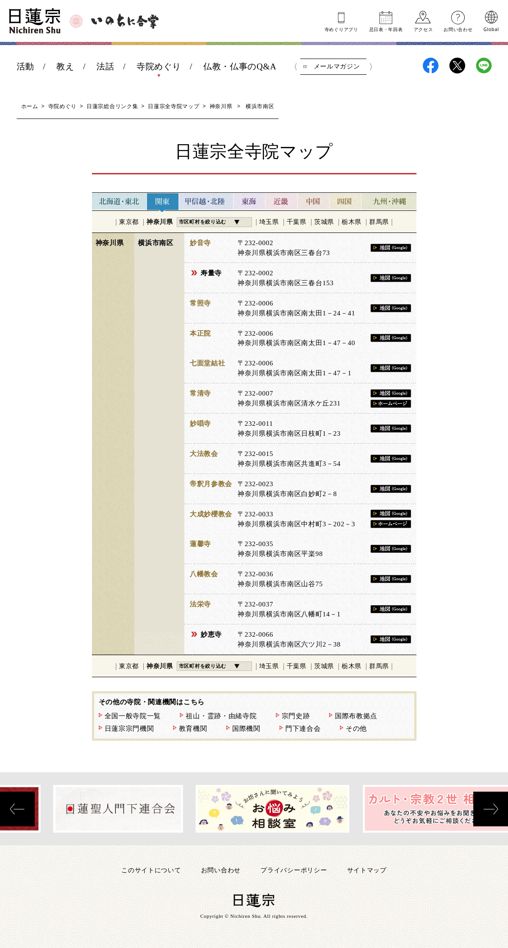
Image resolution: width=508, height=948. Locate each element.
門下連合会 (303, 728)
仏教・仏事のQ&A (240, 66)
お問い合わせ (458, 29)
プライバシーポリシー (294, 870)
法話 (105, 66)
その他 (356, 728)
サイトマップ (367, 870)
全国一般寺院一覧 (133, 716)
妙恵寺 (211, 634)
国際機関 (246, 728)
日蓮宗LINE (484, 65)
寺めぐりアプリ (341, 29)
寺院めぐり (159, 66)
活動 (25, 66)
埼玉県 (269, 222)
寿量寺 (211, 273)
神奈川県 (221, 106)
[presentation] (17, 809)
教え (65, 66)
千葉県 (297, 222)
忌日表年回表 (386, 29)
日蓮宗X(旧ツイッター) (457, 65)
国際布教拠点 (356, 716)
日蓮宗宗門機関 (129, 728)
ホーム (29, 106)
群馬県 (379, 222)
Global (491, 29)
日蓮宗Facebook (431, 65)
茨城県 (324, 222)
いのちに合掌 (125, 21)
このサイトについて (151, 870)
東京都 (129, 222)
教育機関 (193, 728)
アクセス (423, 29)
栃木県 (352, 222)
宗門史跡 (296, 716)
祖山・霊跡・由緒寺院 (221, 716)
